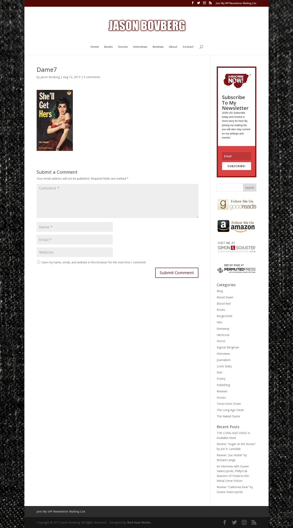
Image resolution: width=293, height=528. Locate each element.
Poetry (221, 379)
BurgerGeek (224, 316)
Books (108, 47)
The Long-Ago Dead (230, 410)
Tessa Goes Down (229, 404)
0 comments (92, 77)
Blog (220, 291)
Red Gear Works (139, 522)
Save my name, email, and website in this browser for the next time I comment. (94, 262)
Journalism (224, 360)
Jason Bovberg (50, 77)
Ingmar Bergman (228, 347)
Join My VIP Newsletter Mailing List (236, 3)
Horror (221, 341)
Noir (219, 372)
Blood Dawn (225, 297)
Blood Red (224, 303)
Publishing (223, 385)
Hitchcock (223, 335)
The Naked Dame (228, 416)
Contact (188, 47)
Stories (123, 47)
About (173, 47)
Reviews (158, 47)
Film (219, 322)
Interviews (140, 47)
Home (95, 47)
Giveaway (223, 329)
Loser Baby (224, 366)
